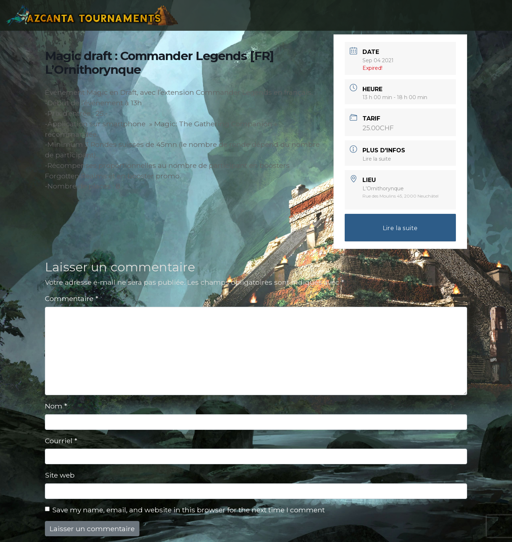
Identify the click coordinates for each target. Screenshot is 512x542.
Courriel (61, 440)
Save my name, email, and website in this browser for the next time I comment (188, 509)
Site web (60, 475)
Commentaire (71, 298)
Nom (56, 406)
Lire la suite (376, 159)
